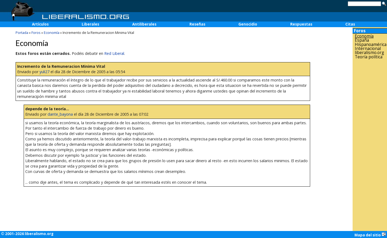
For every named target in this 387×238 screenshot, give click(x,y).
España (362, 40)
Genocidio (247, 24)
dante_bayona (60, 114)
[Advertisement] (370, 145)
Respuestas (301, 24)
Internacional (368, 49)
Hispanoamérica (370, 44)
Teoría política (368, 57)
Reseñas (197, 24)
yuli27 (44, 71)
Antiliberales (144, 24)
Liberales (90, 24)
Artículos (40, 24)
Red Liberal (114, 53)
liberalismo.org (369, 53)
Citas (350, 24)
